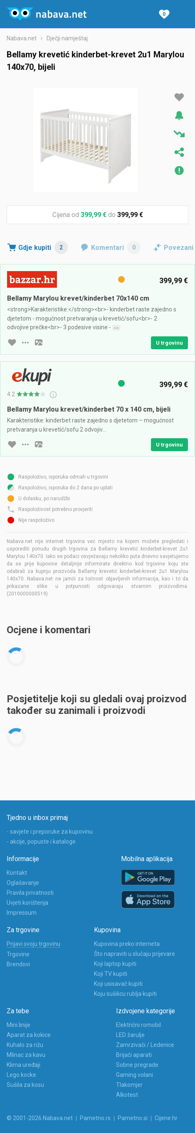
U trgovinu (169, 343)
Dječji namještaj (67, 38)
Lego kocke (21, 1074)
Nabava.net (22, 38)
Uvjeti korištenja (27, 902)
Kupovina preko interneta (127, 943)
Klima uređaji (23, 1064)
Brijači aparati (134, 1055)
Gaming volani (134, 1074)
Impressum (22, 912)
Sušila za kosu (25, 1084)
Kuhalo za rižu (25, 1045)
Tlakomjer (129, 1084)
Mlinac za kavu (26, 1055)
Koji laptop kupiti (115, 963)
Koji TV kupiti (110, 973)
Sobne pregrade (137, 1064)
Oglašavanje (23, 882)
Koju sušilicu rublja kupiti (125, 993)
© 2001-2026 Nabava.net (40, 1118)
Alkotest (127, 1094)
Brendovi (18, 964)
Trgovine (18, 954)
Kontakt (17, 872)
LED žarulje (130, 1035)
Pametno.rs (95, 1118)
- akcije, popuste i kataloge (41, 841)
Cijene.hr (166, 1118)
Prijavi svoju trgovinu (33, 943)
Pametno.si (133, 1118)
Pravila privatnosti (30, 892)
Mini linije (18, 1025)
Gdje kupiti (43, 247)
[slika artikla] (39, 343)
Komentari (116, 247)
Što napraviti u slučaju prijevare (134, 953)
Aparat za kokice (29, 1035)
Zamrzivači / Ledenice (145, 1045)
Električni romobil (138, 1025)
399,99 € (93, 215)
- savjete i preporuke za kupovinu (50, 831)
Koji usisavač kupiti (118, 983)
